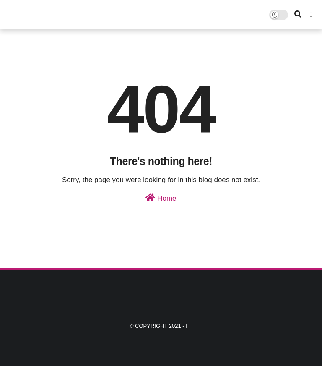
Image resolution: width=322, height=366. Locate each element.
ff (189, 326)
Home (160, 197)
